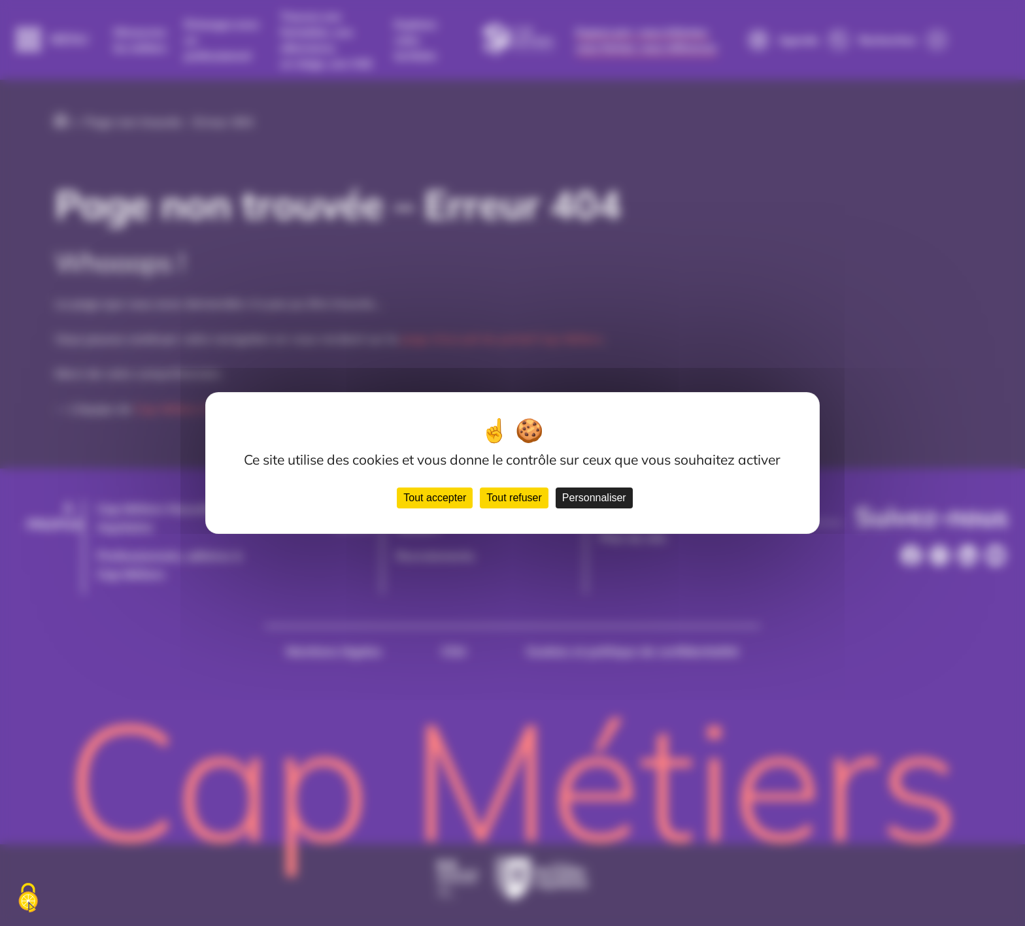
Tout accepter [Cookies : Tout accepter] (434, 497)
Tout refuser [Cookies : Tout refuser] (513, 497)
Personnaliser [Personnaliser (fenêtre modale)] (594, 497)
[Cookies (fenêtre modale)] (28, 898)
